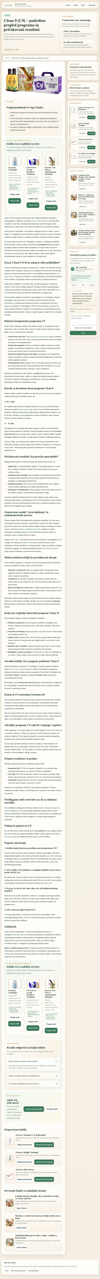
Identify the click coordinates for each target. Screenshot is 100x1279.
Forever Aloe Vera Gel (49, 548)
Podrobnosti (82, 117)
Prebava (74, 285)
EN (5, 45)
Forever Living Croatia (38, 221)
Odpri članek (21, 1208)
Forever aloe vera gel (24, 409)
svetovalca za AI (46, 883)
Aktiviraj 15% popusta (44, 1145)
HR (10, 45)
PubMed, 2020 (26, 543)
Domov (68, 5)
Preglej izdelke (52, 1109)
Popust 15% (14, 201)
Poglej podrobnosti (24, 1145)
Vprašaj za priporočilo (33, 1109)
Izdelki (76, 5)
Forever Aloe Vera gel (38, 337)
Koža (83, 285)
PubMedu (9, 303)
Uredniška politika (33, 1270)
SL (14, 45)
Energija (92, 285)
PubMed (21, 253)
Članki (83, 5)
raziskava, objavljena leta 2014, (29, 529)
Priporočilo (92, 5)
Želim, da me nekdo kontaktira (83, 328)
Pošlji (83, 333)
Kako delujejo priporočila (18, 1270)
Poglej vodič (15, 194)
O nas (6, 1270)
